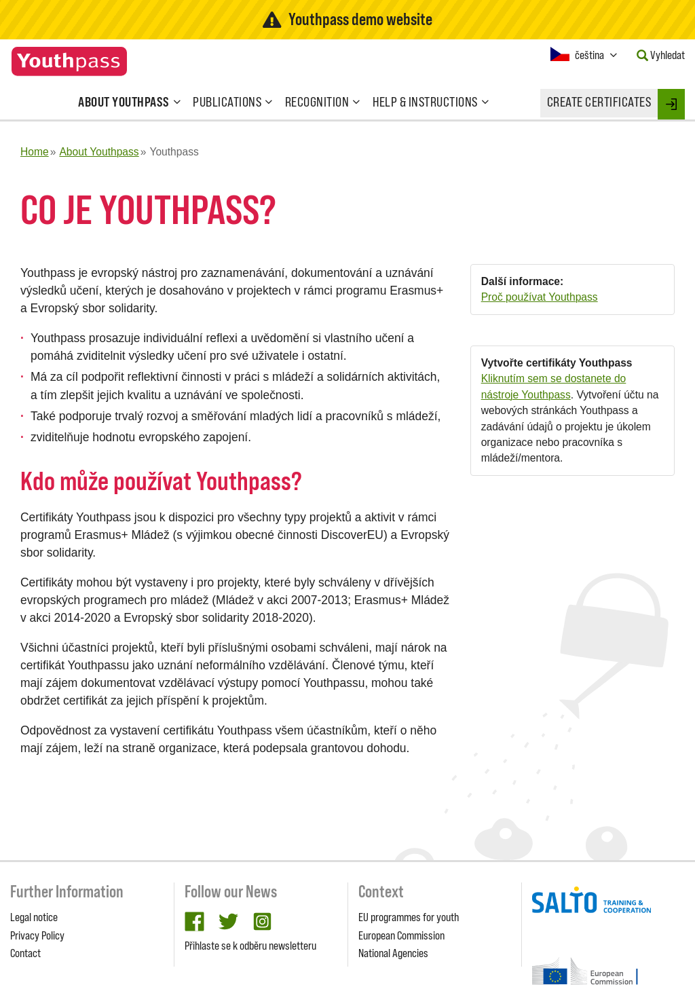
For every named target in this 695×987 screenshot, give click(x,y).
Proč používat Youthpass (539, 297)
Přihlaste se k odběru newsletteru (250, 945)
